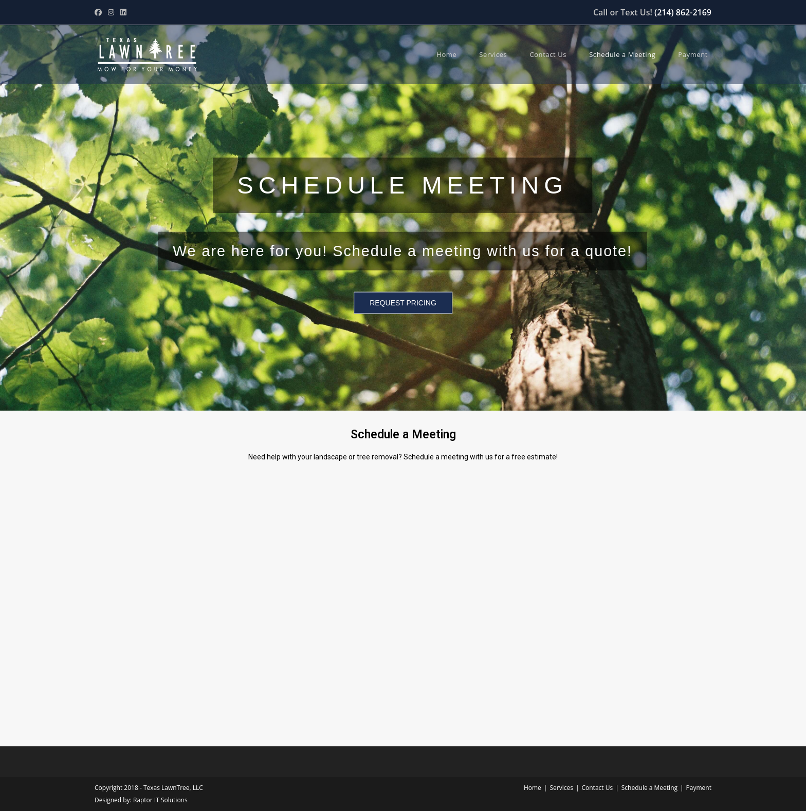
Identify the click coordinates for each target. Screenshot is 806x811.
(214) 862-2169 (682, 12)
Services (561, 787)
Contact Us (597, 787)
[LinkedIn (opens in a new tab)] (123, 12)
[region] (403, 209)
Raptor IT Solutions (160, 800)
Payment (698, 787)
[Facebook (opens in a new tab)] (100, 12)
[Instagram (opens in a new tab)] (111, 12)
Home (532, 787)
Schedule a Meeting (649, 787)
